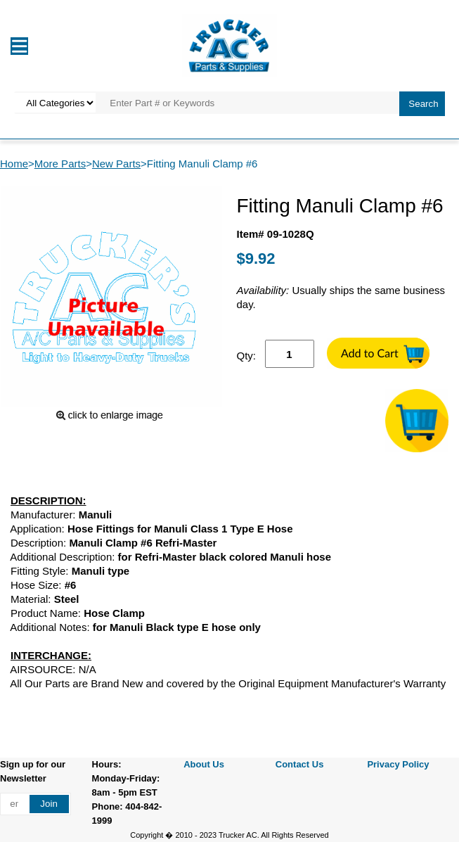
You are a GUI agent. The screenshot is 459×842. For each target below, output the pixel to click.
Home (14, 164)
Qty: (247, 356)
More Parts (60, 164)
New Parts (116, 164)
